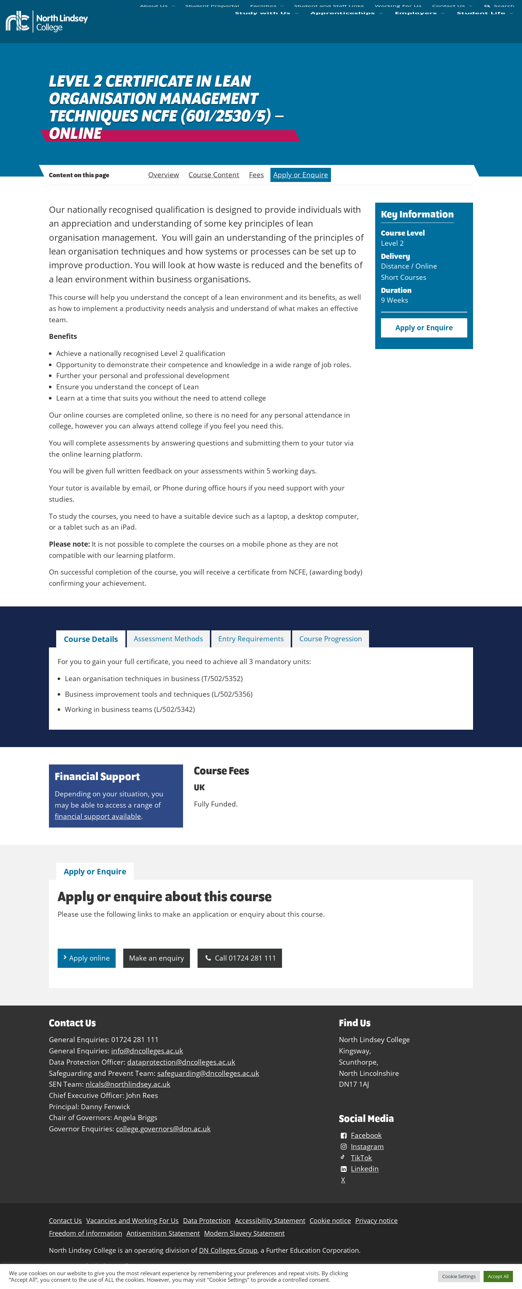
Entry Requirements (251, 638)
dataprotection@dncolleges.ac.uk (181, 1061)
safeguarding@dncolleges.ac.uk (208, 1073)
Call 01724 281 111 (239, 957)
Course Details (91, 639)
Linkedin (359, 1168)
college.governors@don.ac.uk (163, 1128)
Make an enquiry (156, 957)
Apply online (89, 957)
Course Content (213, 174)
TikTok (355, 1157)
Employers (416, 29)
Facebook (360, 1135)
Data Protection (207, 1221)
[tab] (90, 639)
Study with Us (262, 29)
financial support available (98, 816)
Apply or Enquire (300, 174)
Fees (256, 174)
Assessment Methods (168, 638)
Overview (163, 174)
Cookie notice (330, 1221)
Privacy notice (376, 1221)
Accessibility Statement (270, 1221)
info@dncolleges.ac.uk (147, 1050)
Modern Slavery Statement (244, 1233)
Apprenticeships (342, 29)
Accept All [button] (498, 1276)
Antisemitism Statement (163, 1233)
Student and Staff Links (329, 11)
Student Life (481, 29)
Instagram (361, 1146)
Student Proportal (213, 11)
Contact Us (448, 11)
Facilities (263, 11)
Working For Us (398, 11)
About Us (154, 11)
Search (498, 11)
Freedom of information (85, 1233)
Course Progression (330, 638)
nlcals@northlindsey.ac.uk (128, 1084)
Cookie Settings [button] (459, 1276)
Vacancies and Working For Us (132, 1221)
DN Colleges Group (228, 1250)
